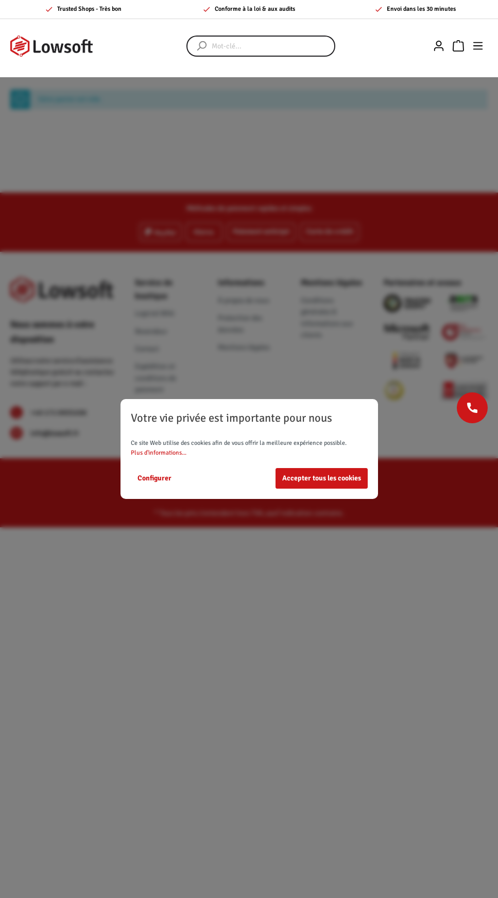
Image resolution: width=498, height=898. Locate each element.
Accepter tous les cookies (321, 478)
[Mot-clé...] (271, 46)
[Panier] (458, 46)
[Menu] (478, 46)
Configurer (154, 478)
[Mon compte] (439, 46)
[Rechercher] (196, 46)
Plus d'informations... (158, 453)
